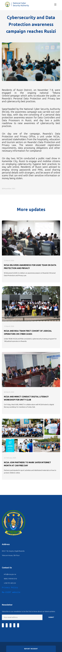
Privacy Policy (10, 588)
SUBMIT (51, 617)
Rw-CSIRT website (11, 592)
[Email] (22, 617)
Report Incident (31, 649)
